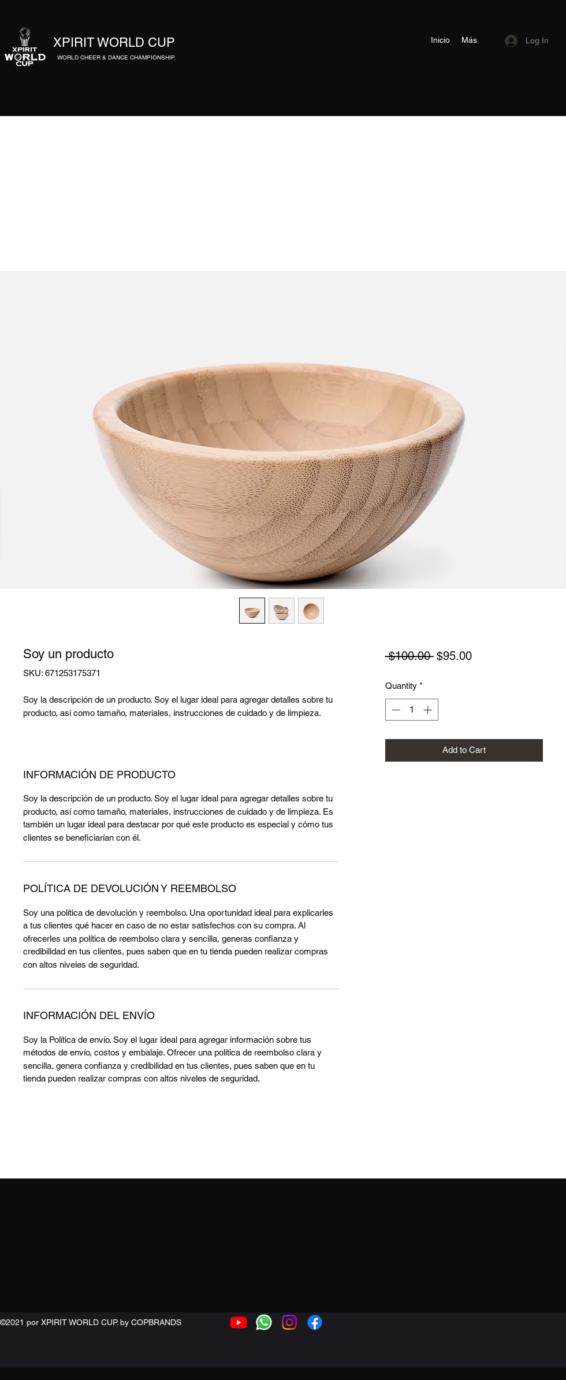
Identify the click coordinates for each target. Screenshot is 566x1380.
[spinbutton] (411, 710)
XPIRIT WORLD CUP (114, 42)
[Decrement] (395, 710)
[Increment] (429, 710)
